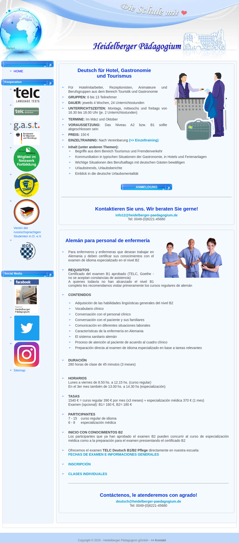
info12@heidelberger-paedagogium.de (147, 215)
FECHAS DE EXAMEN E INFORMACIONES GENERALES (113, 454)
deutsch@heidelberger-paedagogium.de (148, 501)
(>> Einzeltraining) (144, 140)
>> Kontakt (158, 540)
